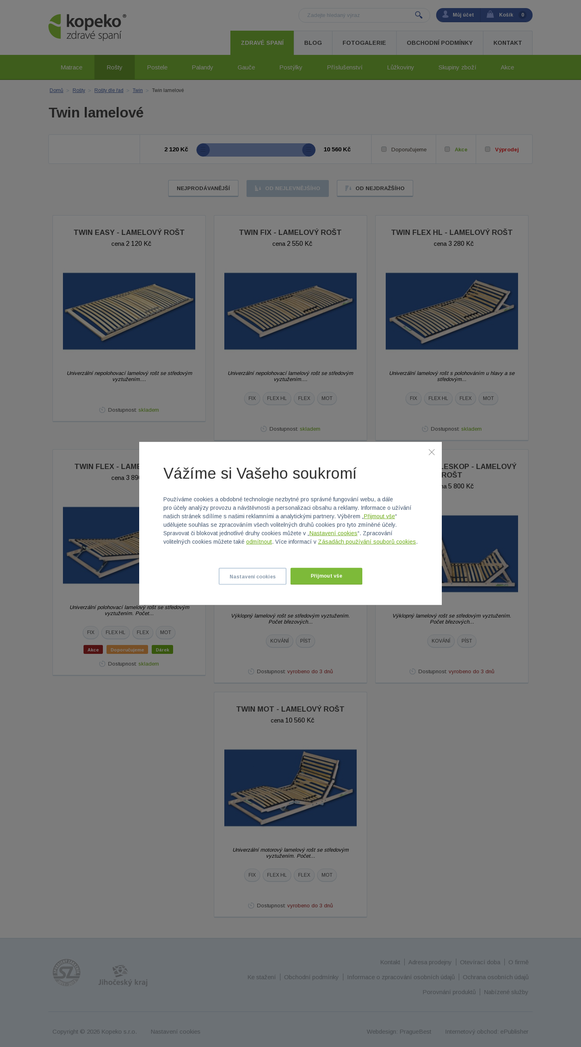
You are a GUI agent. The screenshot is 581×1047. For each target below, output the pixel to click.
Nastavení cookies (333, 533)
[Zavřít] (432, 452)
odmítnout (259, 541)
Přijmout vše (379, 516)
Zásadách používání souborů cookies (367, 541)
